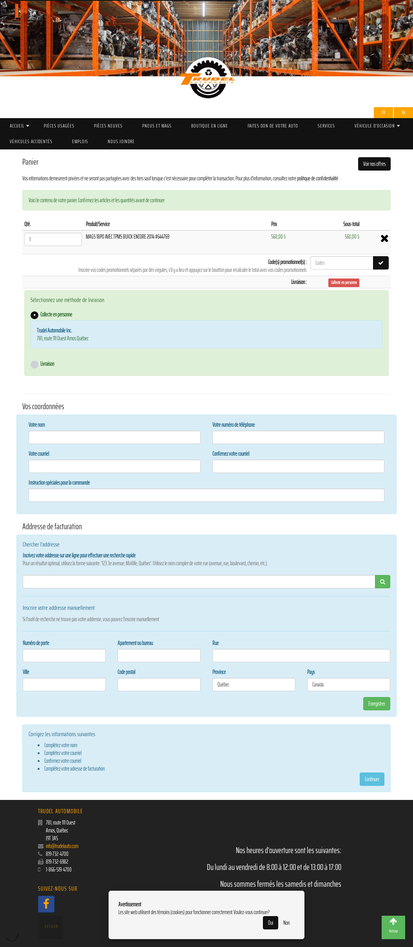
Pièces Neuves (108, 126)
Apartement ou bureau (135, 643)
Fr (383, 112)
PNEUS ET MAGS (157, 126)
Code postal (126, 672)
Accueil (17, 126)
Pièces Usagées (59, 126)
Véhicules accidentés (31, 141)
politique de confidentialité (317, 178)
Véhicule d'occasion (375, 126)
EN (403, 112)
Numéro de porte (36, 643)
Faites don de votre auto (273, 126)
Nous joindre (121, 141)
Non (286, 922)
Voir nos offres (374, 164)
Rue (215, 643)
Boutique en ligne (209, 126)
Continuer (372, 779)
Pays (311, 672)
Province (219, 672)
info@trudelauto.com (62, 846)
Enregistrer (376, 703)
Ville (26, 672)
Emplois (80, 141)
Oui (270, 922)
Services (326, 126)
